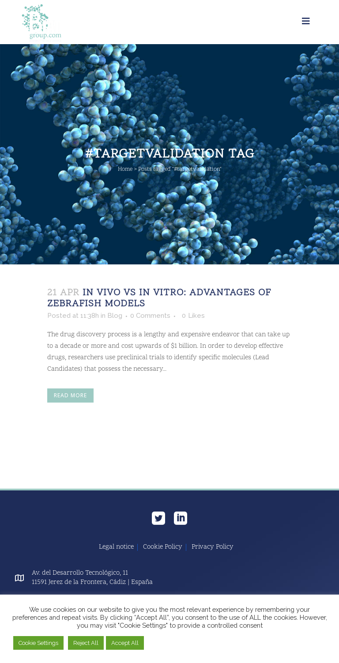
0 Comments (150, 316)
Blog (114, 316)
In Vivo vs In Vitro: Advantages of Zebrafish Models (159, 298)
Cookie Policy (162, 547)
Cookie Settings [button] (38, 643)
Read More (70, 395)
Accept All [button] (125, 643)
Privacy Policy (213, 547)
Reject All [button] (85, 643)
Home (125, 169)
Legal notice (116, 547)
